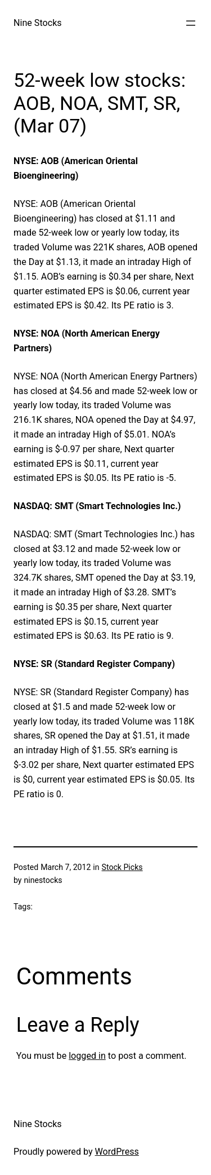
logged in (87, 1055)
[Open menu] (190, 23)
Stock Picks (122, 867)
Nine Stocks (38, 22)
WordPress (117, 1151)
